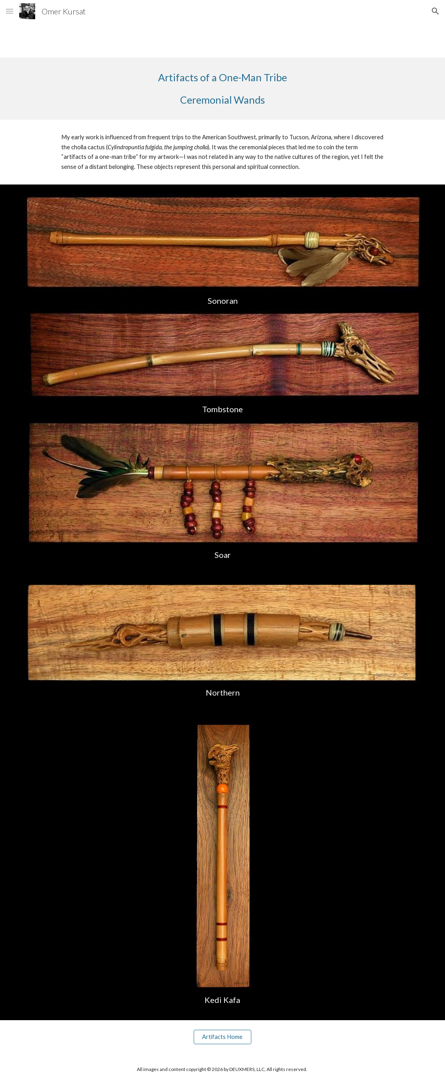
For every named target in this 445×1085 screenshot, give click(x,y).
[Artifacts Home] (222, 1037)
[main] (222, 88)
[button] (9, 11)
